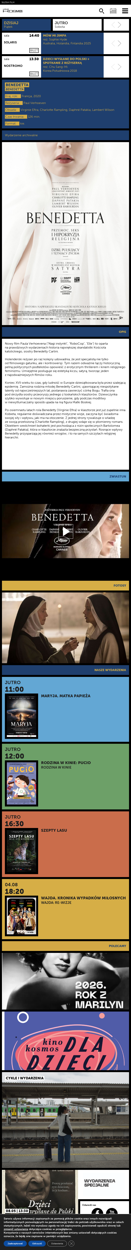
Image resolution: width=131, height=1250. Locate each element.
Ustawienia (57, 1243)
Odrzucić (37, 1243)
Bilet (34, 50)
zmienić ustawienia (16, 1229)
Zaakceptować (15, 1243)
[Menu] (125, 11)
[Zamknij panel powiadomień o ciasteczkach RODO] (71, 1243)
